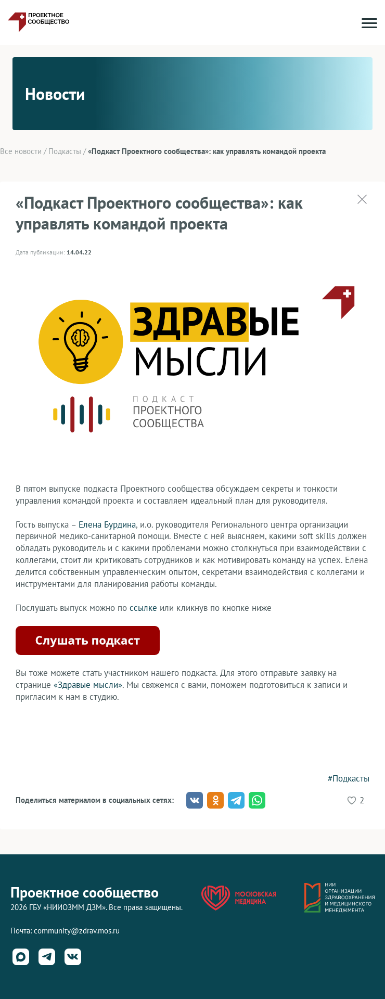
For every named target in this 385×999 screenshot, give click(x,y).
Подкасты (64, 151)
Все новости (21, 151)
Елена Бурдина (107, 524)
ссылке (143, 607)
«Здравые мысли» (88, 684)
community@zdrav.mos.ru (77, 931)
